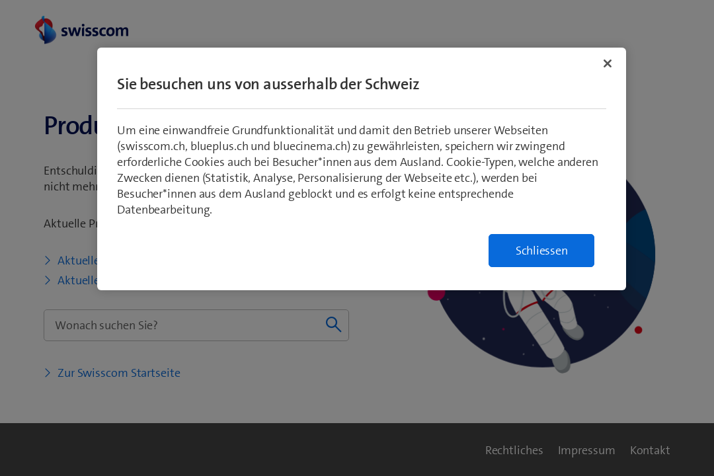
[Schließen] (607, 63)
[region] (361, 169)
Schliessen (542, 250)
